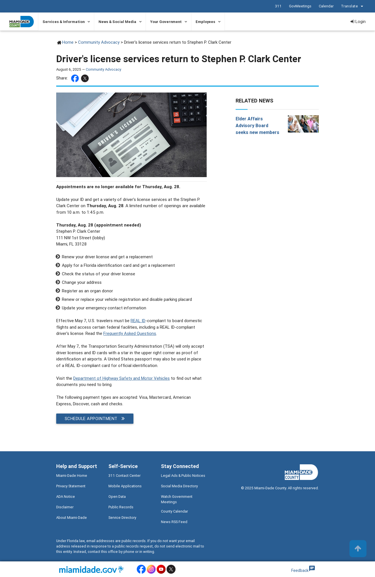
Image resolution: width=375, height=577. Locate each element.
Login (358, 21)
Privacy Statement (70, 486)
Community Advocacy (99, 42)
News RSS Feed (174, 521)
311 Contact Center (124, 475)
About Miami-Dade (71, 517)
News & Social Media (117, 21)
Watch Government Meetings (176, 499)
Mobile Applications (125, 486)
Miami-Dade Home (71, 475)
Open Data (117, 496)
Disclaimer (65, 507)
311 (278, 6)
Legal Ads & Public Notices (183, 475)
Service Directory (122, 517)
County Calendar (174, 511)
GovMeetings (300, 6)
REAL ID (138, 320)
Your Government (166, 21)
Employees (205, 21)
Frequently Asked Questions (129, 333)
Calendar (326, 6)
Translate (353, 6)
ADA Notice (65, 496)
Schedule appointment (95, 418)
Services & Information (64, 21)
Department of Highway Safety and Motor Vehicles (121, 378)
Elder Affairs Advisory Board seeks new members (257, 125)
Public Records (120, 507)
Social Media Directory (179, 486)
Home (68, 42)
